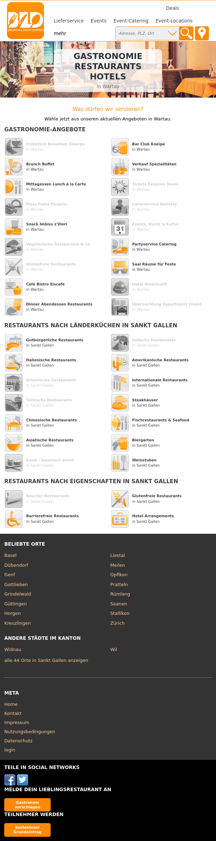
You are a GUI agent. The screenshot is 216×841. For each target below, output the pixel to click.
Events (99, 21)
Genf (9, 574)
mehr (60, 33)
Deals (172, 8)
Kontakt (12, 713)
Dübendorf (16, 565)
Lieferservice (69, 21)
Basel (10, 555)
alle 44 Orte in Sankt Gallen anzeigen (46, 660)
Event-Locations (174, 21)
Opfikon (119, 574)
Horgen (12, 613)
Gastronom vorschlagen (27, 804)
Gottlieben (16, 584)
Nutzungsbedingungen (29, 731)
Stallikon (119, 613)
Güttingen (15, 603)
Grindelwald (17, 594)
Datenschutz (18, 740)
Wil (113, 649)
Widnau (12, 649)
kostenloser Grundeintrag (27, 829)
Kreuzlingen (17, 623)
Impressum (16, 722)
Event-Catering (131, 21)
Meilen (117, 565)
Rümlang (120, 594)
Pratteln (119, 584)
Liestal (117, 555)
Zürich (117, 623)
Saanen (118, 603)
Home (11, 704)
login (9, 750)
